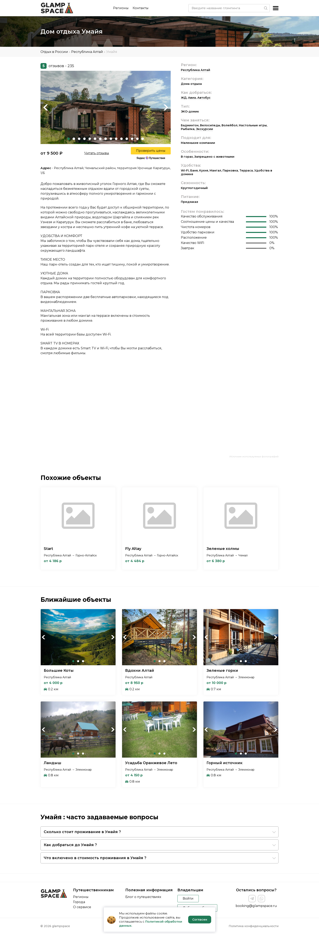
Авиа (192, 97)
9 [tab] (111, 139)
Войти (188, 898)
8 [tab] (105, 139)
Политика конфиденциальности (254, 926)
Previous (46, 107)
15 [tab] (142, 139)
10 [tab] (116, 139)
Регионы (121, 8)
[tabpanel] (105, 107)
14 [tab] (137, 139)
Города (79, 902)
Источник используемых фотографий (254, 456)
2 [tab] (74, 139)
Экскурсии (204, 129)
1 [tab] (68, 139)
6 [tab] (95, 139)
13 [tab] (132, 139)
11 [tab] (121, 139)
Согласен (199, 919)
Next (166, 107)
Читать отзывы (96, 153)
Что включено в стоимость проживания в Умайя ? (95, 858)
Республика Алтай (87, 52)
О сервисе (82, 907)
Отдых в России (54, 52)
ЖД (184, 97)
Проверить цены (150, 151)
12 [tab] (127, 139)
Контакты (141, 8)
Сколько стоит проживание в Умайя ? (82, 832)
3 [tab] (79, 139)
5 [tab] (89, 139)
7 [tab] (100, 139)
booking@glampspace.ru (256, 906)
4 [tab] (84, 139)
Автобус (204, 97)
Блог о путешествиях (143, 897)
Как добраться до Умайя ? (70, 845)
